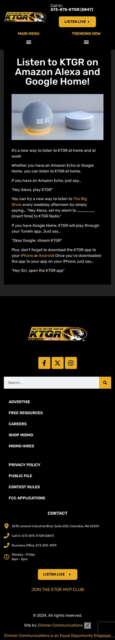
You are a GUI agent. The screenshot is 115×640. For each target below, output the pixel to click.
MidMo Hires (21, 446)
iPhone (27, 255)
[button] (29, 42)
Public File (20, 476)
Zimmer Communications (64, 625)
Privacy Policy (25, 465)
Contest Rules (24, 487)
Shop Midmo (21, 435)
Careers (18, 424)
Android (46, 255)
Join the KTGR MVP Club (57, 589)
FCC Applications (27, 498)
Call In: (72, 7)
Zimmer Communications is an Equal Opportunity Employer (57, 635)
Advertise (19, 401)
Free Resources (26, 413)
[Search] (105, 383)
